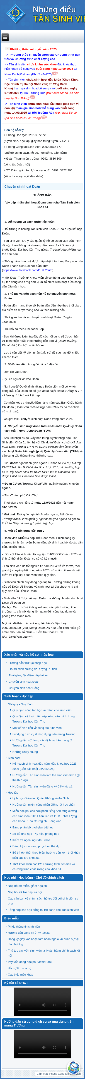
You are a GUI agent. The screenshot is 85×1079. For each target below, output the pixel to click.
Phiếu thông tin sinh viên (24, 926)
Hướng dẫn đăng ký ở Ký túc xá (29, 932)
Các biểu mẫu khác (20, 974)
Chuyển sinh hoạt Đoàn (22, 186)
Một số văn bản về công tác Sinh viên (37, 728)
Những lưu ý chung (25, 752)
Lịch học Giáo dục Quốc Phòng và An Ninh (40, 798)
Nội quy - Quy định (20, 704)
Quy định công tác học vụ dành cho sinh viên (41, 710)
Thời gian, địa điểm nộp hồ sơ (28, 675)
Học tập (13, 792)
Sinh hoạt (14, 758)
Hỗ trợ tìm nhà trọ (19, 968)
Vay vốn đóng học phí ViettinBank (30, 962)
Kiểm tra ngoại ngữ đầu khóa (31, 840)
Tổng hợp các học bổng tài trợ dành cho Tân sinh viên (43, 910)
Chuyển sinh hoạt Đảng (24, 688)
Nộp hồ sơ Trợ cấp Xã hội (25, 892)
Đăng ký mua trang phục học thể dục (36, 846)
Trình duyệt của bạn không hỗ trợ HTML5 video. (42, 1002)
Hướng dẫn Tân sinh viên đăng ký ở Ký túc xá (42, 786)
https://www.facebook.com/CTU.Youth (27, 270)
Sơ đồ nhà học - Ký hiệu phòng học (35, 833)
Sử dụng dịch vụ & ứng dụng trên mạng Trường (43, 734)
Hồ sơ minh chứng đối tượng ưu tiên (33, 669)
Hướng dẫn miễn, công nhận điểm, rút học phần (43, 804)
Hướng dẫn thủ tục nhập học (28, 663)
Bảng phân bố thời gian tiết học (32, 827)
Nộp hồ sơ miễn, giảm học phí (28, 886)
